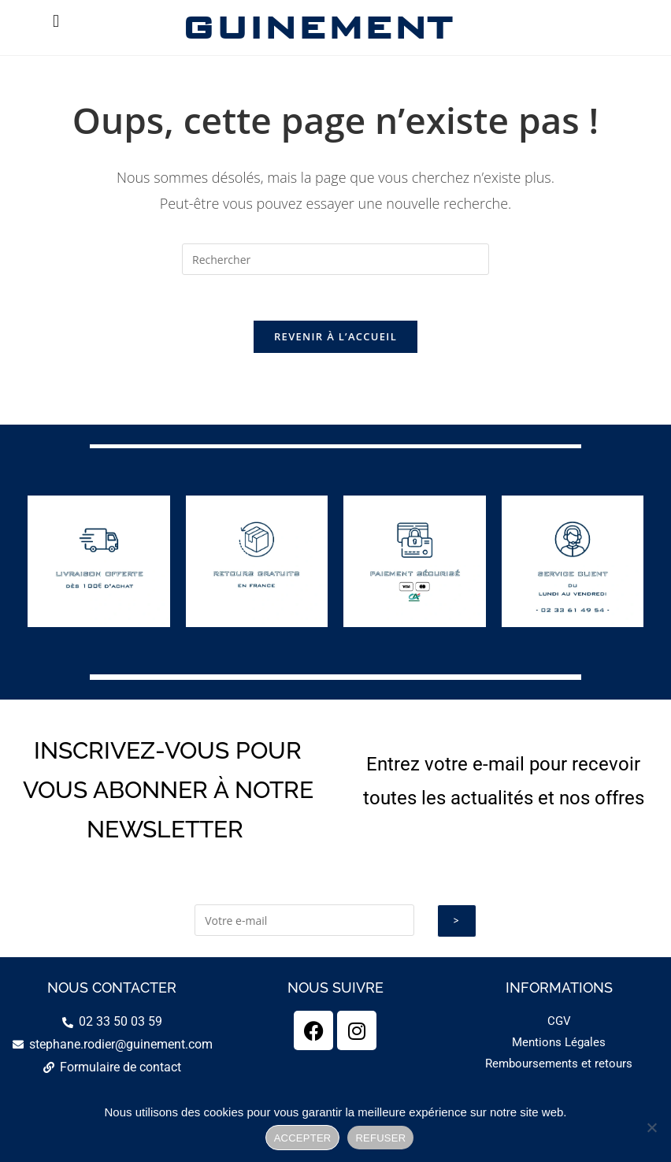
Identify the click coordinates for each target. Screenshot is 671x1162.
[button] (55, 21)
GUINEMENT (316, 27)
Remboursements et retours (558, 1066)
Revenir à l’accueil (335, 339)
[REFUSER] (651, 1127)
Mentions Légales (559, 1045)
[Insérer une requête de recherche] (335, 259)
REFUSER (380, 1138)
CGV (559, 1023)
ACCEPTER (303, 1138)
